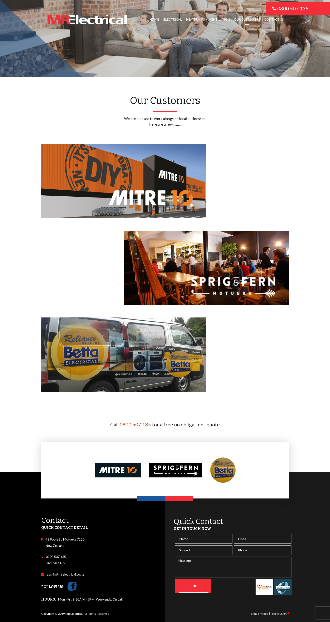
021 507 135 (56, 563)
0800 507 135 (135, 424)
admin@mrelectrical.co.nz (64, 574)
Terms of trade (258, 613)
